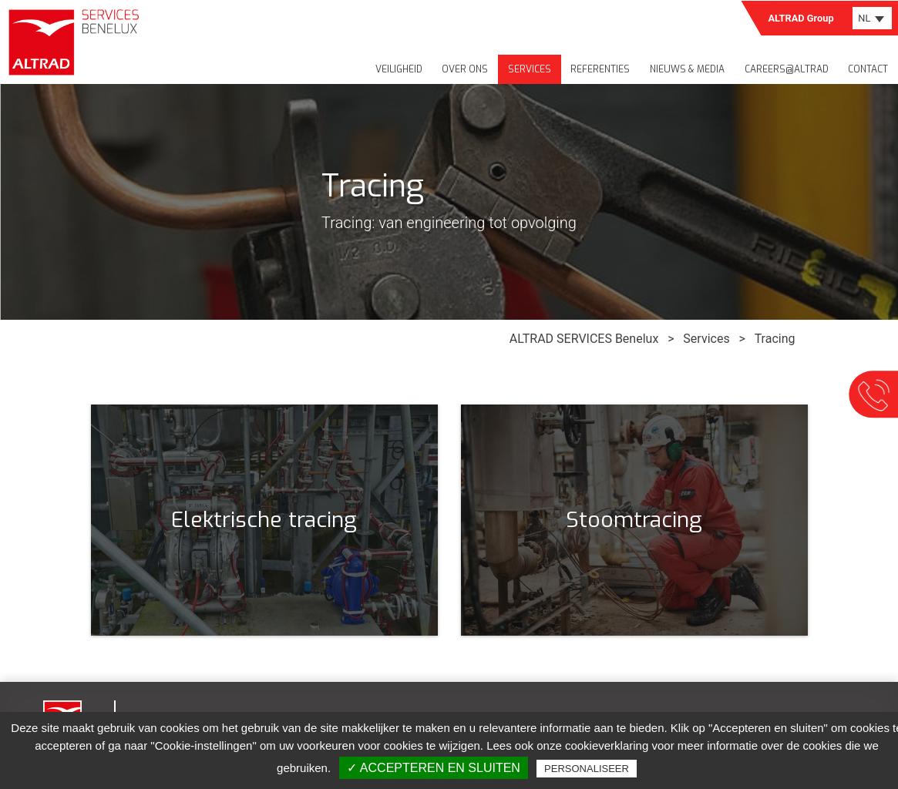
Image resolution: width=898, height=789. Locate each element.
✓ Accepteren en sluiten (433, 767)
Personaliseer (586, 768)
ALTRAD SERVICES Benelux (584, 338)
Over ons (465, 69)
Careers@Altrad (787, 69)
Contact (868, 69)
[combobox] (872, 18)
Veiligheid (398, 69)
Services (529, 69)
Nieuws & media (687, 69)
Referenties (600, 69)
